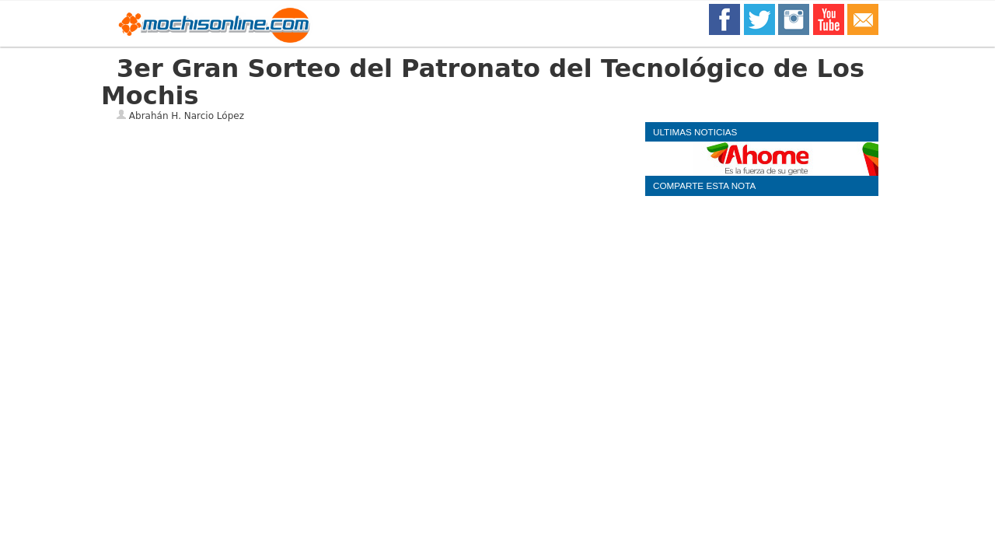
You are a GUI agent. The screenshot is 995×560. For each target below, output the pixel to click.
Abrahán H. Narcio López (186, 115)
